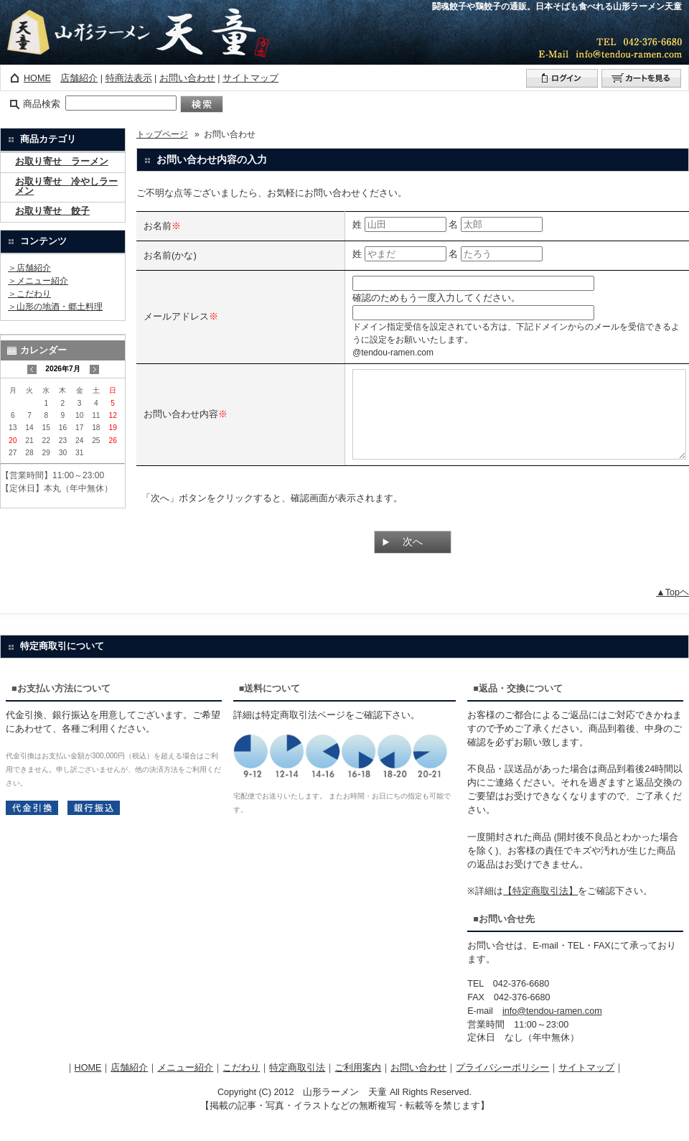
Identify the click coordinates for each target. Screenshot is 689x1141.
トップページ (162, 134)
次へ (413, 558)
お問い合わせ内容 (181, 422)
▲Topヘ (672, 610)
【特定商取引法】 (540, 908)
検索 (201, 104)
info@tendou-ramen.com (552, 1028)
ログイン (562, 78)
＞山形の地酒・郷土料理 (55, 307)
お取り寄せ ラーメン (61, 162)
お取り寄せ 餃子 (52, 211)
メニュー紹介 (185, 1085)
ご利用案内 (357, 1085)
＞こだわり (29, 294)
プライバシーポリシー (502, 1085)
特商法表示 (129, 78)
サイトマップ (250, 78)
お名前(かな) (170, 255)
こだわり (241, 1085)
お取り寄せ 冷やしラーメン (66, 187)
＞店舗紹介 (29, 268)
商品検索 (41, 104)
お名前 (158, 225)
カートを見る (641, 78)
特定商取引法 (297, 1085)
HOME (37, 78)
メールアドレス (176, 316)
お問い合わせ (187, 78)
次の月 (94, 369)
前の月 (32, 369)
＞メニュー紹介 (38, 281)
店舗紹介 (79, 78)
